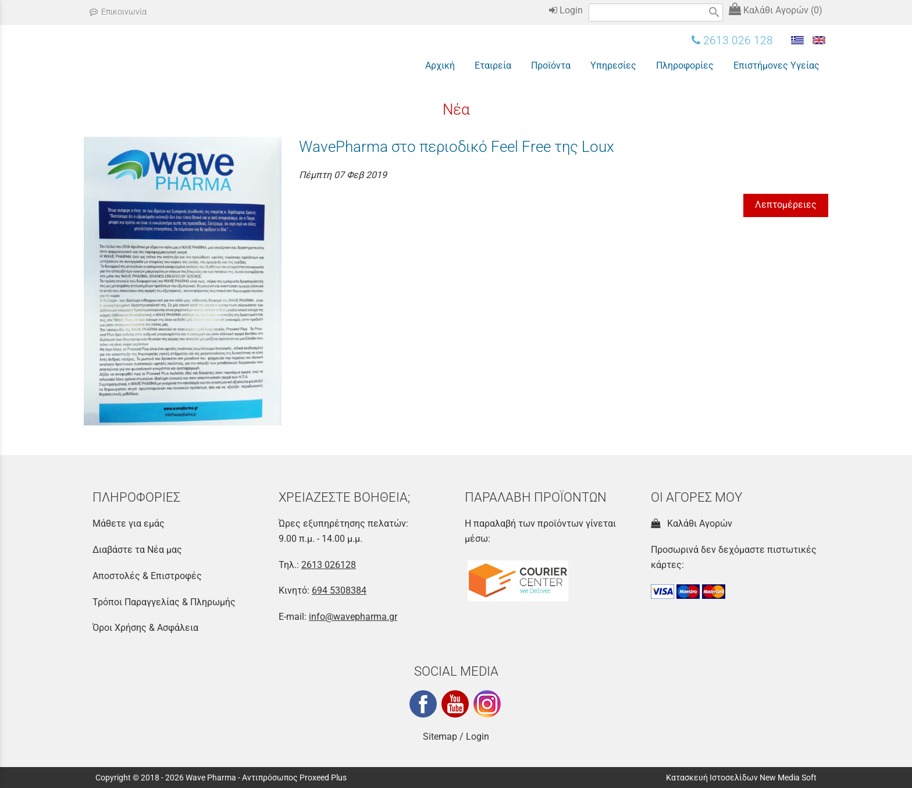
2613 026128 (328, 564)
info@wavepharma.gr (353, 616)
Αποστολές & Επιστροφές (147, 575)
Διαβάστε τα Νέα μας (137, 549)
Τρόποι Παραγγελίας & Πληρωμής (164, 602)
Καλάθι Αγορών (691, 523)
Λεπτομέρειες (786, 204)
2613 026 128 (732, 40)
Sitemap (440, 736)
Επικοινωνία (118, 12)
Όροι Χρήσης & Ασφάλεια (145, 627)
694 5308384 (339, 590)
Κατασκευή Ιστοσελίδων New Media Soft (741, 777)
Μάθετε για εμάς (128, 523)
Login (566, 10)
